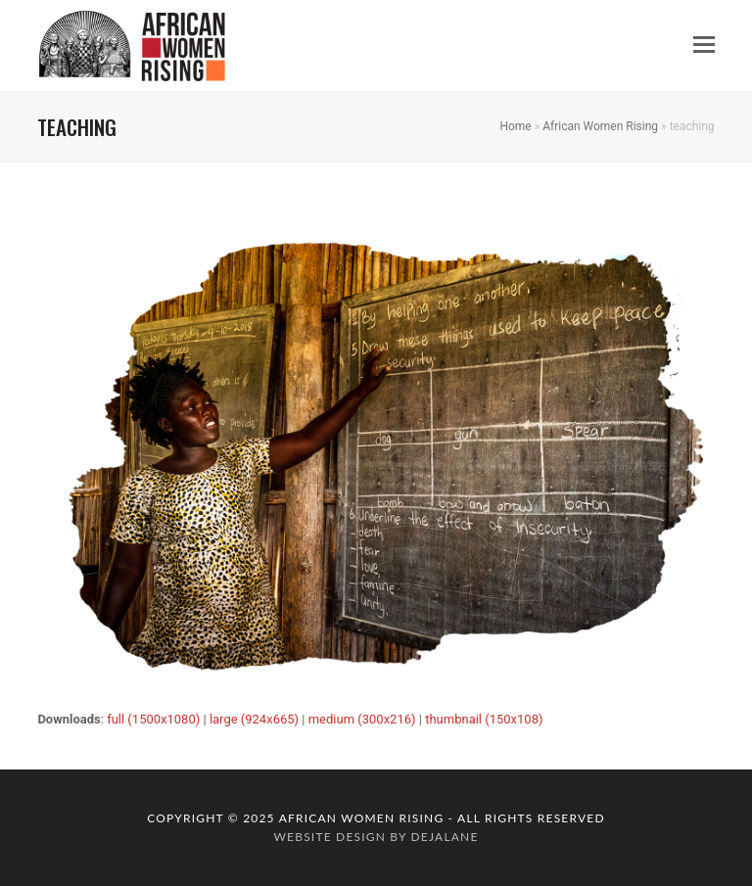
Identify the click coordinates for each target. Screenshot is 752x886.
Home (515, 126)
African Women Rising (600, 126)
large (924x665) (254, 719)
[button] (704, 45)
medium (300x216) (362, 719)
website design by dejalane (375, 836)
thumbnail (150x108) (483, 719)
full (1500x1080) (153, 719)
